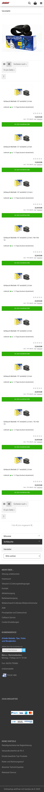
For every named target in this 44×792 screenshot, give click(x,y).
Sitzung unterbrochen (10, 574)
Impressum (6, 579)
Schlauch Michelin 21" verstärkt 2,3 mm (18, 469)
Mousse (7, 536)
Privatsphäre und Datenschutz (14, 613)
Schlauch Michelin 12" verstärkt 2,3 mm (18, 147)
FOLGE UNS (9, 675)
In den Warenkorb (22, 124)
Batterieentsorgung (9, 598)
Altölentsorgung (8, 593)
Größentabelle (7, 669)
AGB (3, 608)
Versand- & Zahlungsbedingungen (16, 584)
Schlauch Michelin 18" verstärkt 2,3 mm (18, 285)
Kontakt (5, 588)
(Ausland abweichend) (26, 107)
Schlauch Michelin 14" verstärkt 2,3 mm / (18, 192)
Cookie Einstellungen (10, 622)
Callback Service (8, 617)
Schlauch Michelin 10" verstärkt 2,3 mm (18, 101)
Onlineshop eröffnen (12, 789)
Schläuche (8, 541)
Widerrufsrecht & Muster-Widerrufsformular (19, 603)
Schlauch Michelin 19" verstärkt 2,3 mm (18, 376)
